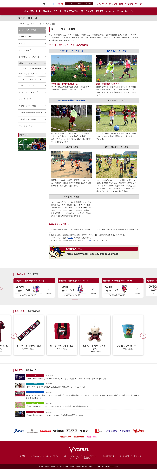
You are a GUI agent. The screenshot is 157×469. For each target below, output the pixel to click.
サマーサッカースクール (28, 74)
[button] (143, 336)
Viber (47, 3)
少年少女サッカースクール (29, 57)
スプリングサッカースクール (30, 69)
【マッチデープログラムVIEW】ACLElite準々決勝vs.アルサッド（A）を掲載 (84, 385)
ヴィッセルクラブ (25, 126)
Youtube (62, 3)
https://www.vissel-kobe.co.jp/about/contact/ (92, 254)
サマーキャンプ (25, 99)
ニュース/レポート (32, 11)
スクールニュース (25, 37)
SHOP (79, 4)
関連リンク (137, 456)
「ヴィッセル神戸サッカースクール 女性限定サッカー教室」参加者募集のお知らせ (84, 404)
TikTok (56, 3)
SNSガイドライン (52, 456)
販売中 (49, 290)
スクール (35, 403)
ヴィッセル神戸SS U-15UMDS (30, 113)
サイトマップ (74, 458)
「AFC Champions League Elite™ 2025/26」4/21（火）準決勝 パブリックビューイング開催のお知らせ (84, 377)
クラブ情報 (22, 456)
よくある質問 (124, 456)
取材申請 (87, 458)
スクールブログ (25, 50)
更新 (35, 384)
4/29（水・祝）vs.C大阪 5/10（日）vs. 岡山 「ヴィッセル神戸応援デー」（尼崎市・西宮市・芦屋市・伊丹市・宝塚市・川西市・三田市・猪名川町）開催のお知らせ (84, 395)
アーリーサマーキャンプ (28, 92)
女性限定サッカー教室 (27, 119)
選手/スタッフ (87, 11)
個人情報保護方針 (109, 456)
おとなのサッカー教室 (27, 106)
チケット (35, 392)
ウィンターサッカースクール (30, 79)
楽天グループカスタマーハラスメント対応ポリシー (80, 456)
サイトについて (36, 456)
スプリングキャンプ (26, 86)
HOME (20, 24)
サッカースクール (28, 18)
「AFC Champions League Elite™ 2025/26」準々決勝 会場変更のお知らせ (84, 413)
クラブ (35, 375)
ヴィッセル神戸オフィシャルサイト (27, 3)
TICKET (69, 4)
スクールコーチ (25, 43)
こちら (70, 238)
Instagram (59, 3)
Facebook (53, 3)
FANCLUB (88, 4)
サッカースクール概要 (27, 30)
